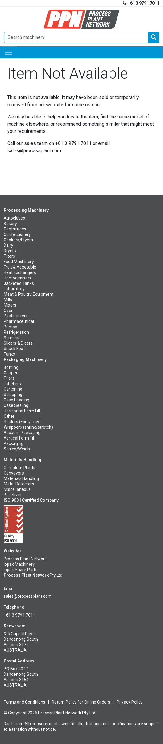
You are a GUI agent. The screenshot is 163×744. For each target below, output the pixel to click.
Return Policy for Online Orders (81, 702)
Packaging (14, 443)
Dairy (8, 245)
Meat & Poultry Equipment (28, 294)
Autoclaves (14, 218)
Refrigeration (16, 332)
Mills (8, 299)
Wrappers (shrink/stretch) (28, 427)
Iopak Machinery (19, 564)
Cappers (12, 372)
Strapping (13, 394)
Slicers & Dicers (18, 343)
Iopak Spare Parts (20, 569)
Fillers (9, 378)
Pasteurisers (16, 316)
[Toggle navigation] (8, 52)
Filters (9, 256)
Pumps (10, 326)
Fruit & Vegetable (20, 267)
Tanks (9, 354)
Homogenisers (17, 277)
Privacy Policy (129, 702)
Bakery (10, 223)
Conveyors (14, 473)
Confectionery (17, 234)
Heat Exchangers (20, 272)
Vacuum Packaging (22, 432)
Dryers (10, 250)
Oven (9, 310)
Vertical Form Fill (19, 438)
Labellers (12, 383)
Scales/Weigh (17, 448)
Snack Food (15, 348)
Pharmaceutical (19, 321)
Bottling (11, 367)
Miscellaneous (17, 489)
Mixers (10, 305)
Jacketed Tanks (19, 283)
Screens (11, 337)
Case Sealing (16, 405)
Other (9, 416)
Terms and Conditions (24, 702)
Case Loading (16, 400)
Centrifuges (15, 229)
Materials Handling (21, 478)
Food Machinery (19, 261)
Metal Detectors (19, 484)
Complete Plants (19, 467)
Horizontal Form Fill (22, 410)
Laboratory (14, 288)
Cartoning (13, 389)
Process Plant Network (25, 558)
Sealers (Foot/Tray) (22, 421)
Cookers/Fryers (18, 239)
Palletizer (13, 494)
